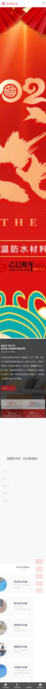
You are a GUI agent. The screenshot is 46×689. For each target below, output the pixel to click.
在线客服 (29, 685)
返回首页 (6, 685)
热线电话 (17, 685)
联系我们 (40, 685)
